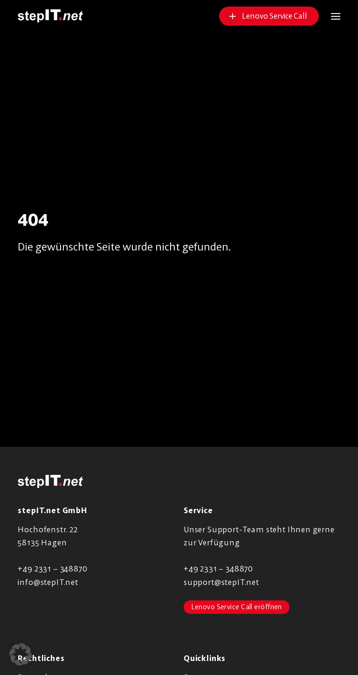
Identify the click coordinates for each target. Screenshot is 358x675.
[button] (329, 16)
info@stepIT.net (48, 582)
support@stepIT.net (221, 582)
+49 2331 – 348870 (52, 568)
